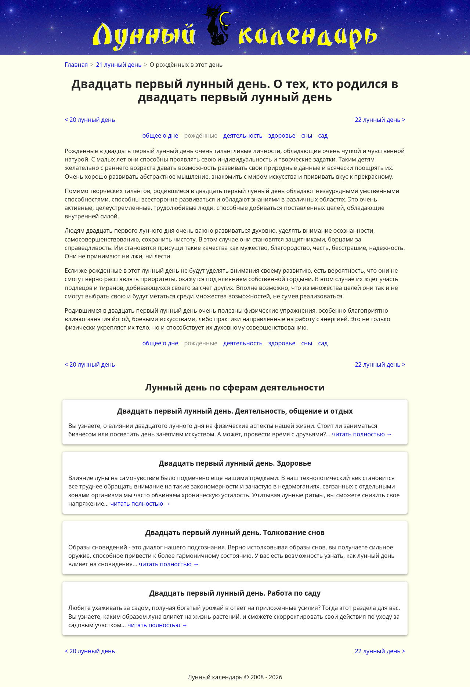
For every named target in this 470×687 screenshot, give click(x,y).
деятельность (243, 135)
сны (306, 135)
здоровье (282, 135)
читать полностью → (235, 422)
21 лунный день (118, 65)
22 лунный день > (380, 120)
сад (323, 135)
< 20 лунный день (90, 120)
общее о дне (160, 135)
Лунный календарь (215, 677)
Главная (76, 65)
